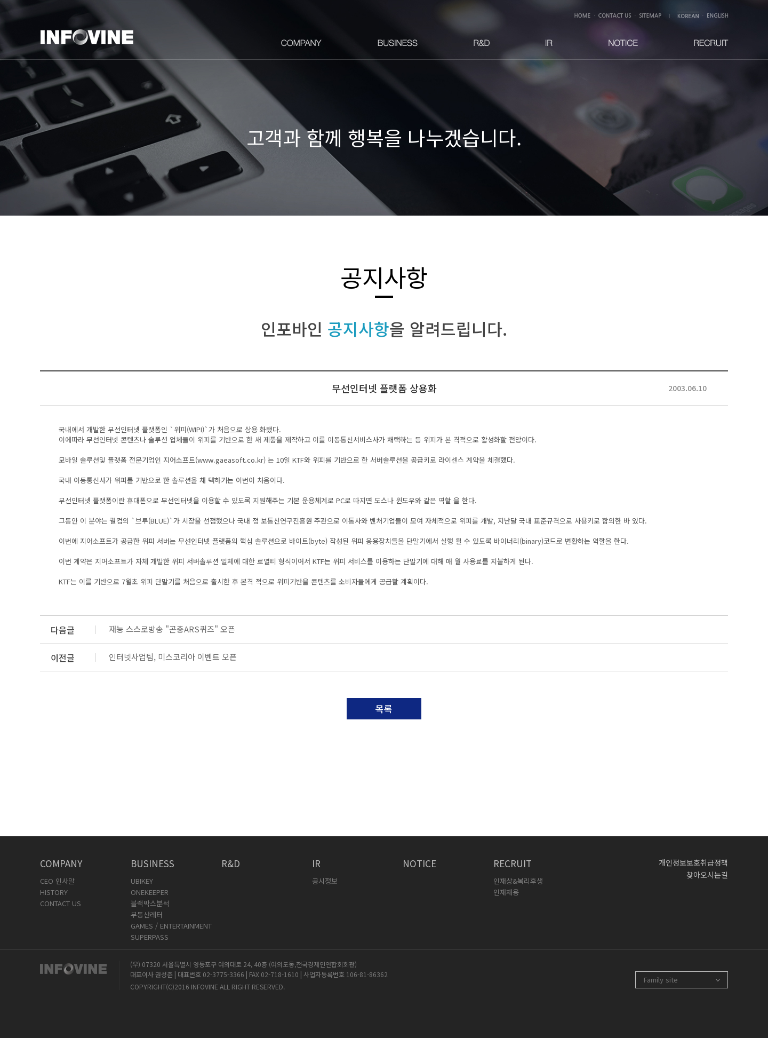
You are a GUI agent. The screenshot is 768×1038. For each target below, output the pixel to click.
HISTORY (54, 892)
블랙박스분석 (150, 903)
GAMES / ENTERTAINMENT (171, 926)
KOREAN (688, 16)
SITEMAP (650, 15)
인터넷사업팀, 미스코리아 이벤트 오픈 (173, 656)
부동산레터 (147, 914)
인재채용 (506, 892)
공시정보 (325, 881)
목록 (384, 708)
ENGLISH (718, 15)
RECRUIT (512, 863)
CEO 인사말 (57, 881)
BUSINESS (152, 863)
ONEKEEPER (150, 892)
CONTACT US (614, 15)
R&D (230, 863)
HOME (582, 15)
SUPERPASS (150, 937)
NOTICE (419, 863)
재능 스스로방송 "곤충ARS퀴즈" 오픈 (172, 629)
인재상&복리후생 (518, 881)
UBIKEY (142, 881)
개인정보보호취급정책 (693, 862)
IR (316, 863)
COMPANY (61, 863)
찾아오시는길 (707, 874)
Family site (661, 979)
